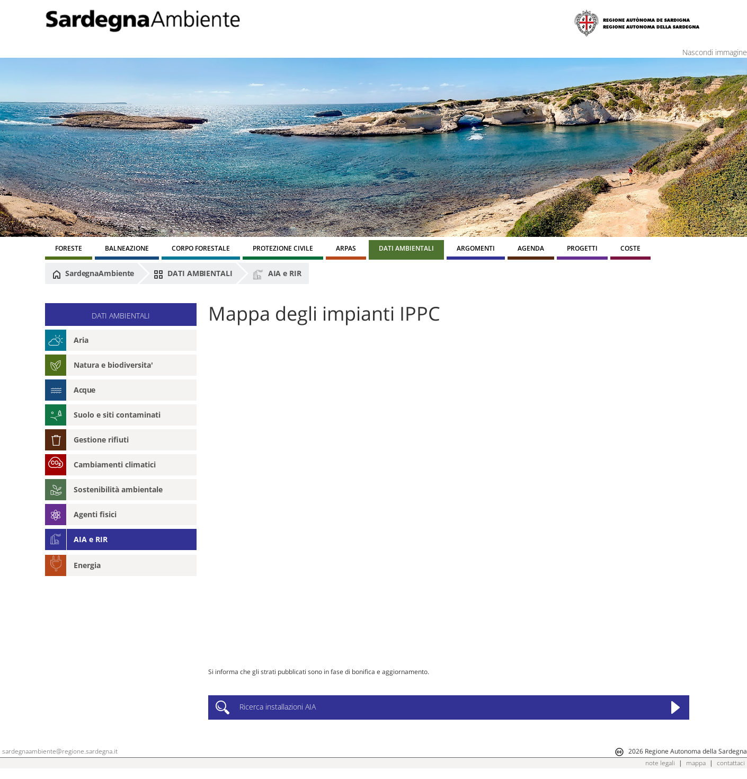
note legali (660, 762)
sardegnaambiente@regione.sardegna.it (60, 751)
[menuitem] (68, 250)
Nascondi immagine (714, 52)
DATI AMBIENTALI (193, 273)
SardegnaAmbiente (93, 273)
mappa (696, 762)
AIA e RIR (276, 274)
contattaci (731, 762)
